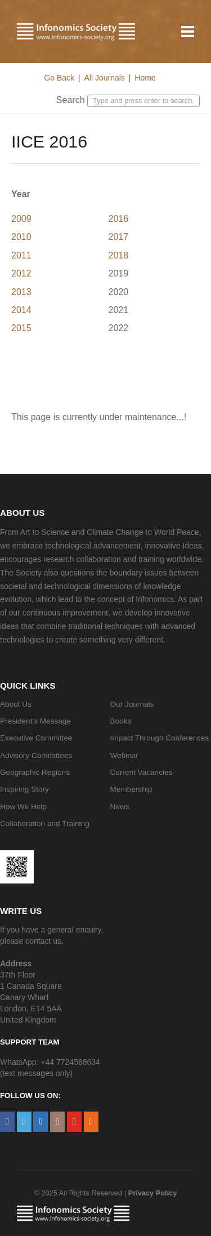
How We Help (23, 806)
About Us (16, 704)
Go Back (59, 77)
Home (144, 77)
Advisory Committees (36, 755)
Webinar (124, 755)
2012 (21, 273)
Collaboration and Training (44, 823)
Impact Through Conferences (159, 738)
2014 (21, 310)
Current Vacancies (141, 772)
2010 (21, 237)
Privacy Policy (152, 1193)
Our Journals (132, 704)
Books (121, 721)
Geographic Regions (35, 772)
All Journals (104, 77)
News (119, 806)
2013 (21, 292)
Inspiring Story (24, 789)
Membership (131, 789)
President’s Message (35, 721)
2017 (119, 237)
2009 (21, 219)
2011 (21, 255)
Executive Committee (36, 738)
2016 (119, 219)
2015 (21, 328)
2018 (119, 255)
